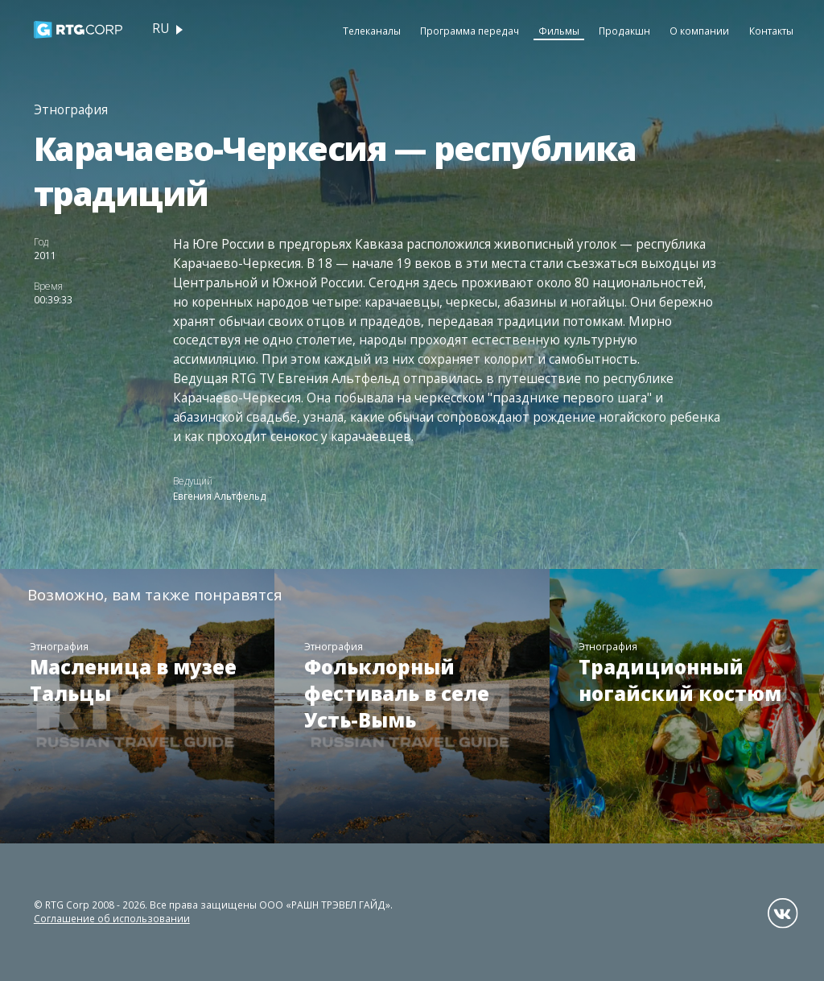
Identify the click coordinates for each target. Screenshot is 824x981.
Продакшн (624, 30)
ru (160, 28)
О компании (699, 30)
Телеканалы (372, 30)
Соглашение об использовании (112, 918)
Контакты (771, 30)
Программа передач (469, 30)
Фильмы (558, 30)
